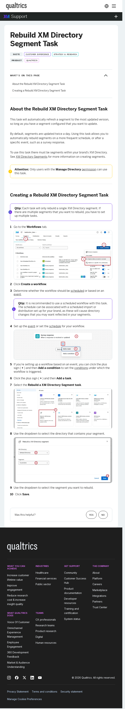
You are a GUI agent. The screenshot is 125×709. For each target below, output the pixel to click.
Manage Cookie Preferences (24, 699)
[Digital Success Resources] (106, 6)
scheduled (77, 291)
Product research (46, 631)
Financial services (46, 578)
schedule (55, 326)
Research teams (45, 625)
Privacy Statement (18, 691)
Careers (97, 584)
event (17, 294)
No (103, 515)
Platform (97, 578)
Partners (97, 601)
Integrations (99, 595)
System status (72, 618)
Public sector (43, 584)
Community (70, 572)
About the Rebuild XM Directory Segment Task (38, 84)
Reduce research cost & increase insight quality (17, 600)
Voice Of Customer (18, 622)
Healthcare (42, 572)
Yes (91, 515)
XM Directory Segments (31, 157)
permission (89, 169)
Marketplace (99, 590)
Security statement (71, 691)
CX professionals (46, 619)
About (95, 572)
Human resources (46, 642)
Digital (39, 636)
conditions (81, 368)
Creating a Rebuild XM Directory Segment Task (39, 90)
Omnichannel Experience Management (15, 632)
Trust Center (99, 607)
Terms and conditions (44, 691)
